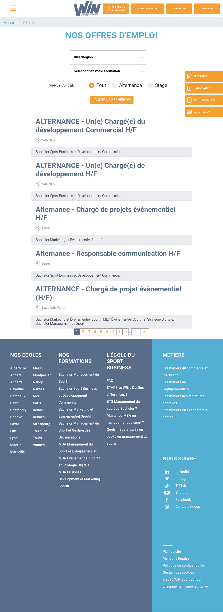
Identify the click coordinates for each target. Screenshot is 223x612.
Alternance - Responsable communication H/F (108, 253)
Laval (14, 424)
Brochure (207, 8)
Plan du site (172, 551)
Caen (14, 403)
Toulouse (40, 431)
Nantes (38, 389)
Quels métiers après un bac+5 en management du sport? (127, 436)
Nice (36, 396)
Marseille (17, 452)
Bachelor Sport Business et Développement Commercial (78, 395)
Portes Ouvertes (147, 8)
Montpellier (42, 375)
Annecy (16, 382)
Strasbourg (41, 424)
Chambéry (18, 410)
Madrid (15, 445)
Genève (16, 417)
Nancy (38, 382)
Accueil (10, 22)
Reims (38, 410)
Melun (38, 368)
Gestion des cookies (178, 572)
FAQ (110, 381)
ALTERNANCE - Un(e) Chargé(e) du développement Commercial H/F (90, 125)
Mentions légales (176, 558)
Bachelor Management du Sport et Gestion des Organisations (79, 430)
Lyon (14, 438)
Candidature (179, 8)
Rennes (39, 417)
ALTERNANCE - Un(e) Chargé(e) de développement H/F (90, 169)
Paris (37, 403)
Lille (13, 431)
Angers (16, 375)
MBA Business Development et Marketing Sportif (79, 479)
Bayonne (17, 389)
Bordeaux (17, 396)
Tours (37, 438)
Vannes (39, 445)
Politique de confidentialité (183, 565)
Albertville (18, 368)
